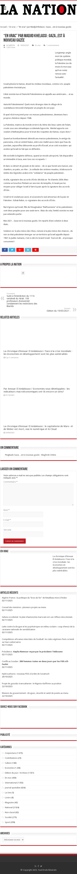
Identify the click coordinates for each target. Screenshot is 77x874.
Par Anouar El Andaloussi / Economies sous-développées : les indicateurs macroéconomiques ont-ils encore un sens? (36, 390)
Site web (7, 530)
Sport (7, 822)
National (9, 807)
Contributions (11, 758)
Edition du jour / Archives (16, 773)
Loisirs (8, 797)
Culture (8, 763)
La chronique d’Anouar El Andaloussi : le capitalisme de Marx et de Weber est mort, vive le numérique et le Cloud (38, 428)
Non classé (10, 812)
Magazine (9, 802)
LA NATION (10, 45)
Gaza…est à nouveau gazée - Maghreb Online (35, 455)
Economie (9, 768)
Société (8, 817)
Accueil (3, 27)
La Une (8, 792)
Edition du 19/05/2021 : (54, 309)
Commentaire (10, 482)
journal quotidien (12, 787)
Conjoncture (10, 753)
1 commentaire (53, 45)
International (11, 783)
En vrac (12, 27)
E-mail (7, 520)
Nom (6, 510)
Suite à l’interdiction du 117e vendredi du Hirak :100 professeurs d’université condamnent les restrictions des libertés (23, 300)
